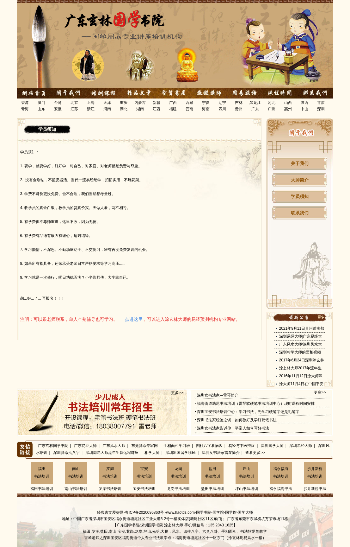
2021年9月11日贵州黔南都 (301, 328)
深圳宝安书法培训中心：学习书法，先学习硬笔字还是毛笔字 (248, 412)
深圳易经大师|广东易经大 (300, 336)
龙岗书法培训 (178, 473)
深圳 (321, 109)
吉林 (239, 102)
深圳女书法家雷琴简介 (221, 452)
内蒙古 (140, 102)
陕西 (304, 102)
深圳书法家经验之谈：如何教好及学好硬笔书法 (237, 420)
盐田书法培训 (212, 473)
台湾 (58, 102)
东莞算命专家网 (144, 445)
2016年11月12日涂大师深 (300, 376)
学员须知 (300, 196)
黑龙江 (255, 102)
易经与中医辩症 (241, 445)
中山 (304, 109)
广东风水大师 (113, 445)
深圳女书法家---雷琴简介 (218, 395)
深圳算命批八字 (66, 452)
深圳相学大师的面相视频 (300, 352)
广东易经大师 (85, 445)
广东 (255, 109)
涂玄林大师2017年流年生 (300, 368)
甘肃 (321, 102)
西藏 (189, 102)
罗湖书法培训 (110, 473)
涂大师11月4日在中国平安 (301, 384)
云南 (189, 109)
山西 (288, 102)
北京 (74, 102)
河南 (107, 109)
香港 (25, 102)
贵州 (239, 109)
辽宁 (222, 102)
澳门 (41, 102)
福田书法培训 (41, 473)
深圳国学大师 (272, 445)
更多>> (177, 393)
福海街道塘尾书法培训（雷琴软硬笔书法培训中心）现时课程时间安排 (256, 403)
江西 (156, 109)
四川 (222, 109)
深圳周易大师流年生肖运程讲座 (111, 452)
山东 (41, 109)
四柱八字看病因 (209, 445)
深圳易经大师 (300, 445)
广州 (271, 109)
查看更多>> (255, 452)
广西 (173, 102)
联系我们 (300, 212)
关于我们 (300, 163)
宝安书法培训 (144, 473)
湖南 (140, 109)
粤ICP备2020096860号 (144, 512)
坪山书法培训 (246, 473)
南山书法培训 (75, 473)
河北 (271, 102)
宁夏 (206, 102)
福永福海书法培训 (280, 473)
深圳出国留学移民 (180, 452)
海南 (206, 109)
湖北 (123, 109)
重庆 (123, 102)
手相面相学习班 (176, 445)
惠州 (288, 109)
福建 (173, 109)
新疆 (156, 102)
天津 (107, 102)
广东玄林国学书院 (53, 445)
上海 (91, 102)
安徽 (58, 109)
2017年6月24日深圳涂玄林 (301, 360)
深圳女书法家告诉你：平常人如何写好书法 (233, 428)
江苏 (74, 109)
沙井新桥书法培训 (314, 473)
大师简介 (300, 179)
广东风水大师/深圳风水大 (300, 344)
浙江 (91, 109)
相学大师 (152, 452)
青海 (25, 109)
